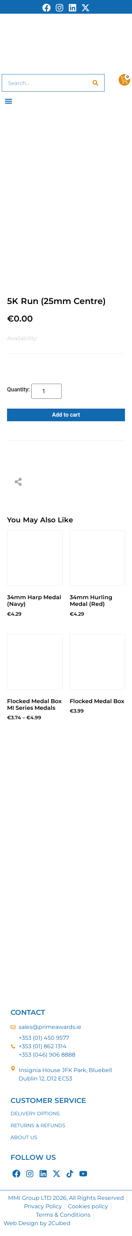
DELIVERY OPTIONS (35, 1113)
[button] (8, 101)
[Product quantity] (46, 391)
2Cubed (59, 1223)
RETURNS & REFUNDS (38, 1125)
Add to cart (66, 414)
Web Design (21, 1223)
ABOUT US (24, 1137)
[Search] (95, 82)
